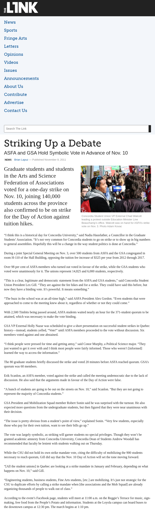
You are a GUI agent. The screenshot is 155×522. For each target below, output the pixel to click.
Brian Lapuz (21, 159)
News (10, 22)
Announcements (21, 78)
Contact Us (15, 110)
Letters (11, 46)
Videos (11, 62)
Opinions (13, 54)
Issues (10, 70)
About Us (13, 86)
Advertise (14, 102)
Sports (10, 30)
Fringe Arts (15, 38)
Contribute (15, 94)
